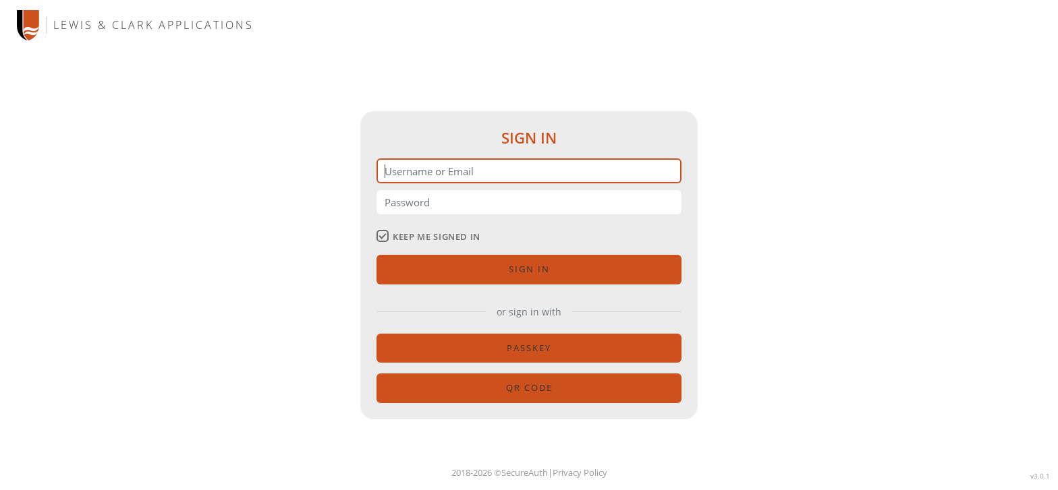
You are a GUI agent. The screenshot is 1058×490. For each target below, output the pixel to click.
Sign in (529, 269)
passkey (529, 348)
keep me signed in (428, 237)
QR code (529, 387)
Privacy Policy (580, 472)
